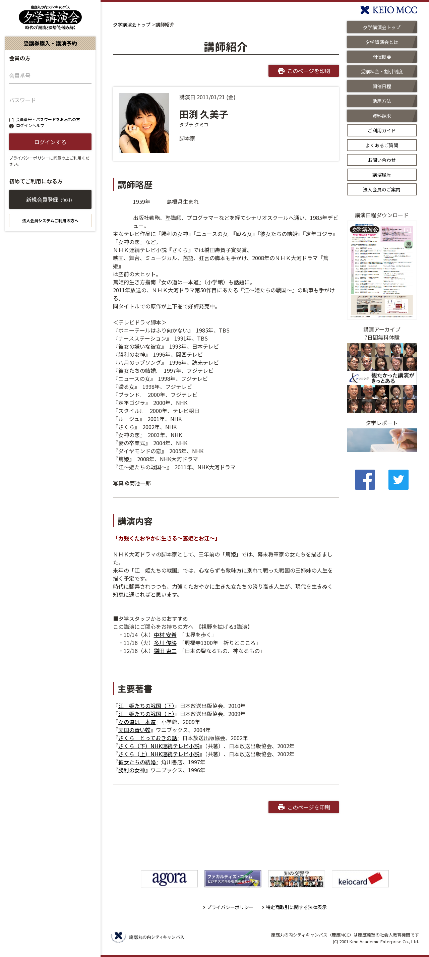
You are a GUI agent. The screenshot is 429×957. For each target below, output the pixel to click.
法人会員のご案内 (382, 189)
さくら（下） (134, 746)
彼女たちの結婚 (137, 762)
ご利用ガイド (382, 130)
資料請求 (381, 115)
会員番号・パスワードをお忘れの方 (48, 119)
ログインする (50, 142)
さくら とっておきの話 (147, 738)
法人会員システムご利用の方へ (50, 220)
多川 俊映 (165, 643)
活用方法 (381, 101)
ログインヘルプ (30, 125)
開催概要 (381, 56)
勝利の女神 (131, 770)
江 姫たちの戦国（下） (146, 706)
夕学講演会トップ (131, 24)
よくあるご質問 (381, 145)
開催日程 (381, 86)
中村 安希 (165, 635)
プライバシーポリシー (29, 158)
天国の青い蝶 (134, 730)
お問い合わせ (382, 160)
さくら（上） (134, 754)
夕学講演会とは (381, 42)
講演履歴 (381, 174)
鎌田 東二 (165, 651)
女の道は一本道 (137, 722)
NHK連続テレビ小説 (174, 746)
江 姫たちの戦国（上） (146, 714)
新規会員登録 (50, 199)
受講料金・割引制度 (382, 71)
